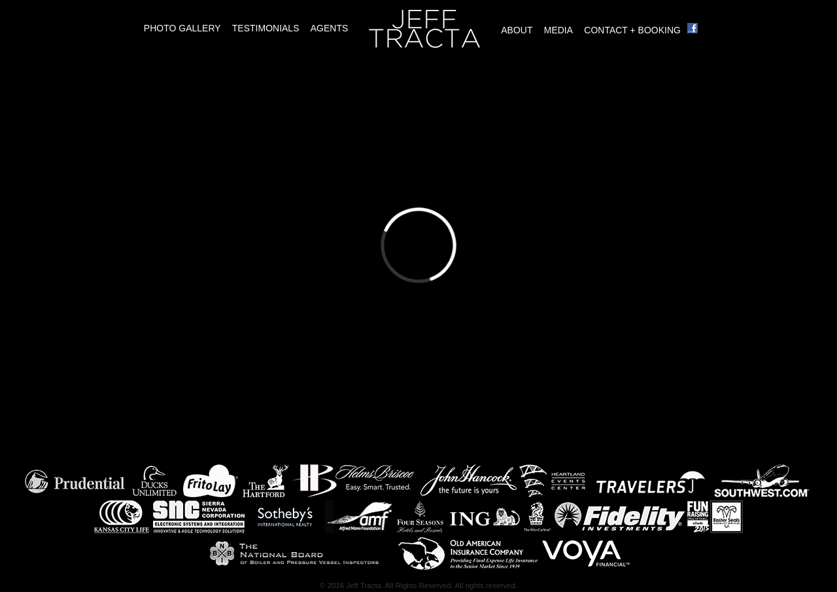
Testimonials (265, 28)
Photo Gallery (182, 28)
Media (558, 30)
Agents (330, 28)
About (516, 30)
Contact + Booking (632, 30)
